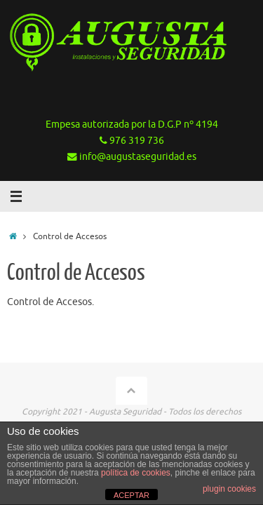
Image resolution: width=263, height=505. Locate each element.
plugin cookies (229, 489)
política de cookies (135, 473)
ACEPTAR (131, 495)
